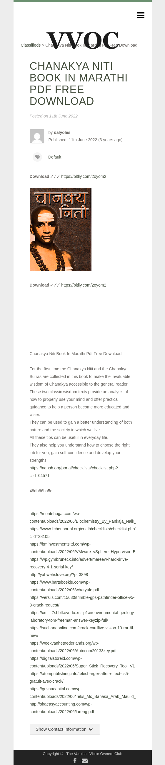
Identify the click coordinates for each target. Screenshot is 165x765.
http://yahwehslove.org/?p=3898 (59, 574)
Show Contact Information (65, 729)
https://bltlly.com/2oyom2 (83, 176)
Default (54, 157)
